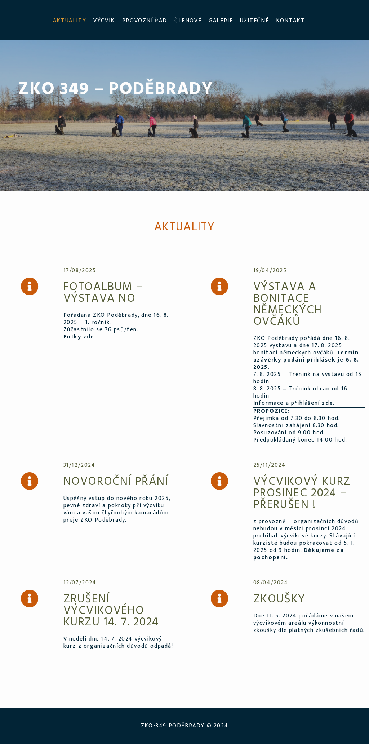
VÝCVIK (104, 21)
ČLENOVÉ (187, 21)
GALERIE (221, 21)
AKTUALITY (69, 21)
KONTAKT (290, 21)
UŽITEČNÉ (254, 21)
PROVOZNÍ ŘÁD (144, 21)
